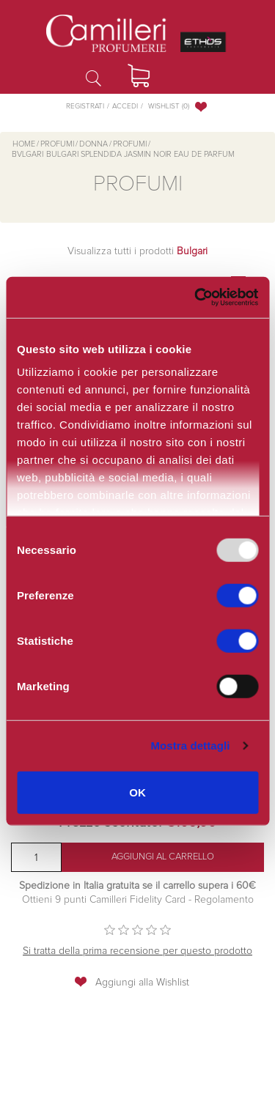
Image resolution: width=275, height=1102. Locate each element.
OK (137, 791)
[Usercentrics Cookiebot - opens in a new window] (194, 297)
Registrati (85, 106)
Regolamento (222, 900)
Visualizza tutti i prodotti (137, 251)
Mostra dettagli (190, 745)
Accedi (125, 106)
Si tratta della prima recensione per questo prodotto (137, 951)
